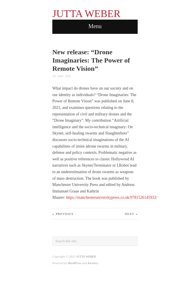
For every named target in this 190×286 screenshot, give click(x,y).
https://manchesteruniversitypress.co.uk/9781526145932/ (111, 197)
